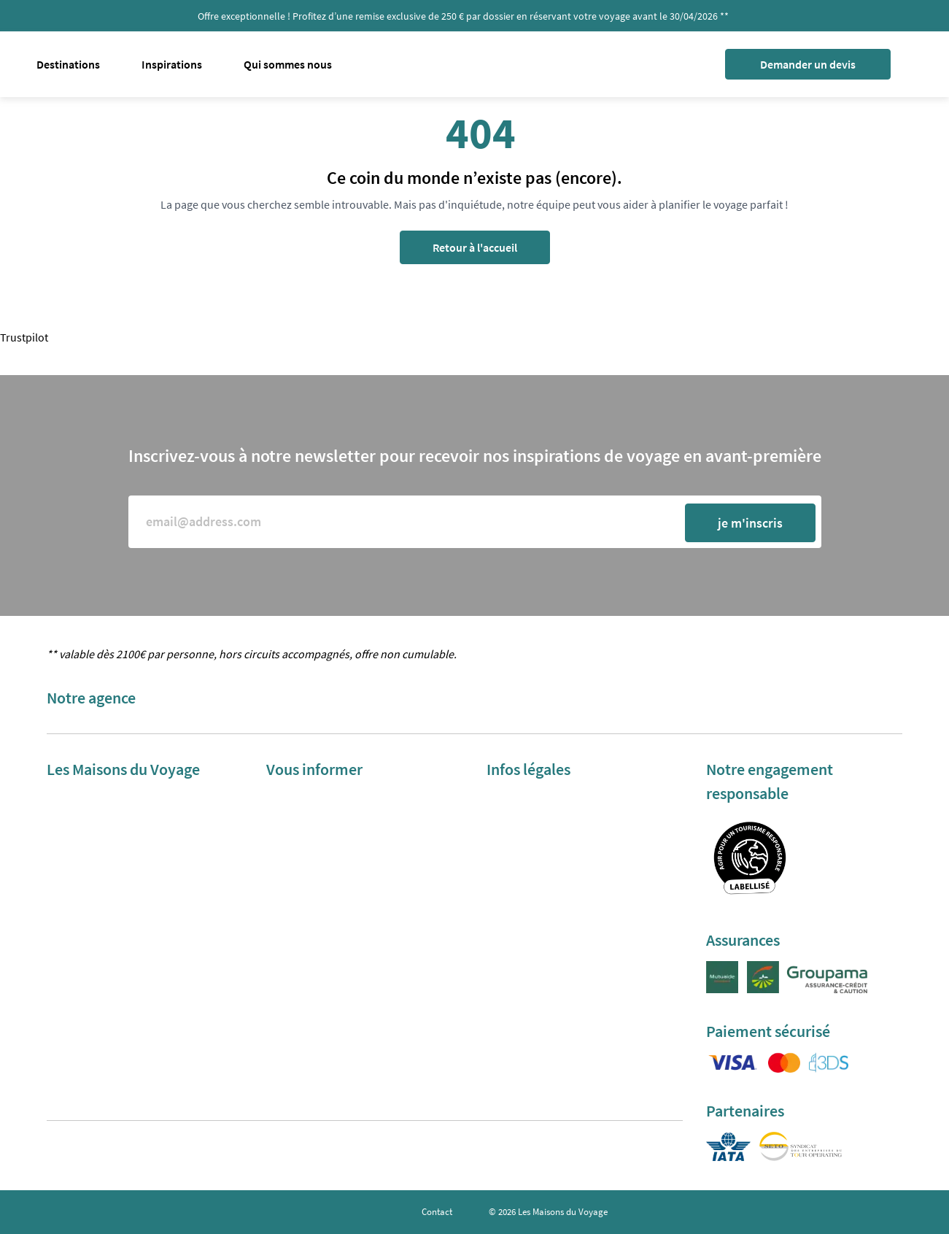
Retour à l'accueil (475, 247)
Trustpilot (24, 337)
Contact (437, 1212)
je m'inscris (750, 522)
